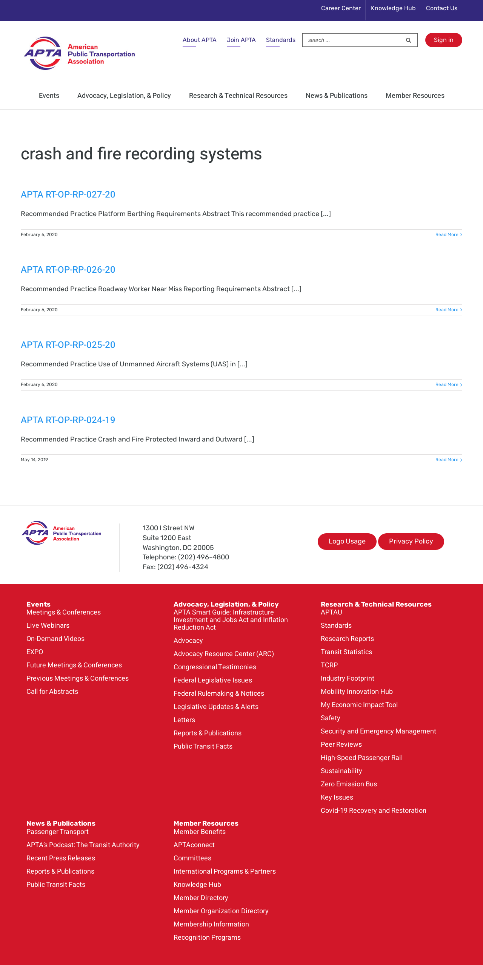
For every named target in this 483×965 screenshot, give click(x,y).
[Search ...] (352, 40)
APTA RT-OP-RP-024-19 (68, 420)
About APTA (200, 39)
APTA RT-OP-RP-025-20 (68, 345)
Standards (280, 39)
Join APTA (241, 39)
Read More (446, 234)
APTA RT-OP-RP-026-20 (68, 269)
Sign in (444, 39)
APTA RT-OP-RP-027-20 (68, 194)
